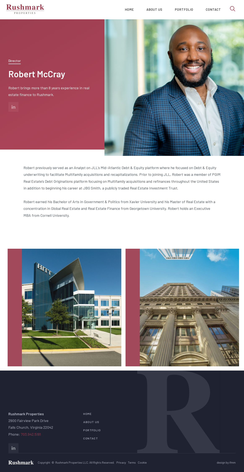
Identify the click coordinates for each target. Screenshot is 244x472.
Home (129, 9)
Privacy (121, 462)
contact (90, 438)
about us (91, 422)
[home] (25, 9)
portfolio (92, 430)
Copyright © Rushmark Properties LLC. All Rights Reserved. (76, 462)
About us (154, 9)
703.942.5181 (31, 434)
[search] (232, 8)
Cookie (142, 462)
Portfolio (184, 9)
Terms (132, 462)
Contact (213, 9)
